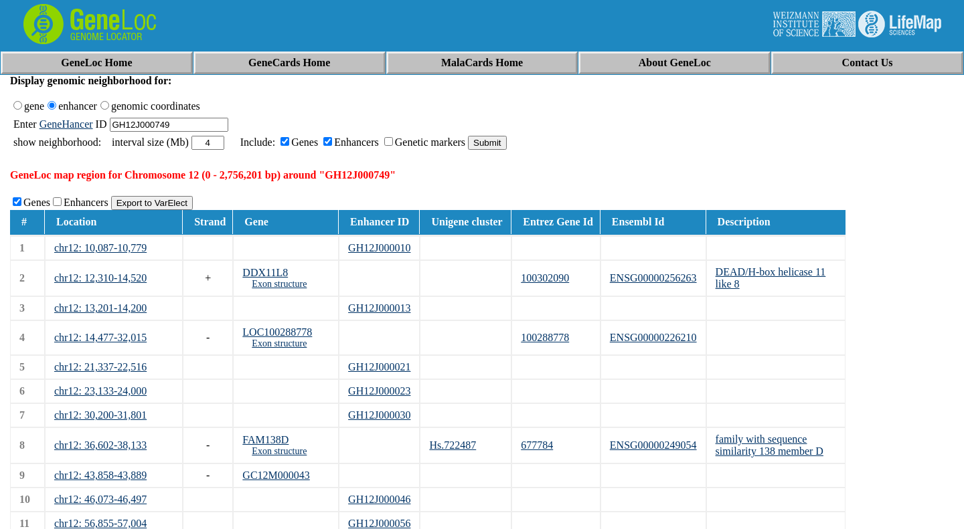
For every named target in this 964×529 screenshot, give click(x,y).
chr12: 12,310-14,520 (100, 278)
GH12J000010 (379, 247)
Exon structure (279, 284)
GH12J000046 (379, 499)
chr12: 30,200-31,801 (100, 415)
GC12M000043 (275, 475)
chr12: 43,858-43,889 (100, 475)
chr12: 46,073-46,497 (100, 499)
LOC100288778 (277, 332)
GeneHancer (66, 124)
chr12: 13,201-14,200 (100, 308)
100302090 (545, 278)
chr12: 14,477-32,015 (100, 337)
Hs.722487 (452, 445)
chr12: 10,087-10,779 (100, 247)
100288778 (545, 337)
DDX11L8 (265, 272)
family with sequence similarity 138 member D (769, 445)
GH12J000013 (379, 308)
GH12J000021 (379, 367)
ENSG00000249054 (653, 445)
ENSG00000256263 (653, 278)
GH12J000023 (379, 391)
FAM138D (265, 439)
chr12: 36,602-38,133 (100, 445)
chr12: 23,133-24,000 (100, 391)
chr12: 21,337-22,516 (100, 367)
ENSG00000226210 (653, 337)
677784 (537, 445)
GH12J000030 (379, 415)
